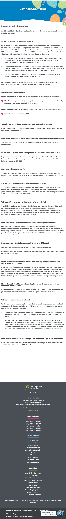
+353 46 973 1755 (27, 400)
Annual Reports (33, 440)
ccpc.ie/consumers (51, 312)
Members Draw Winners (33, 480)
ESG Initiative (33, 457)
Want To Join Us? (33, 492)
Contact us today (33, 410)
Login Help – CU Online (33, 473)
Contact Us (33, 485)
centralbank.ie (50, 324)
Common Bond (33, 475)
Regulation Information (33, 450)
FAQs (33, 452)
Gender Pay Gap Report (33, 490)
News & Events (33, 482)
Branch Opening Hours (33, 478)
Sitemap (33, 455)
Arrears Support (33, 462)
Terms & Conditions (33, 448)
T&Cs (35, 510)
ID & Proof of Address (33, 495)
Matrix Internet (28, 517)
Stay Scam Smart (33, 460)
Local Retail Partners (33, 487)
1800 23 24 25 (34, 398)
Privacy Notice (33, 445)
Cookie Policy (33, 443)
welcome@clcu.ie (35, 402)
